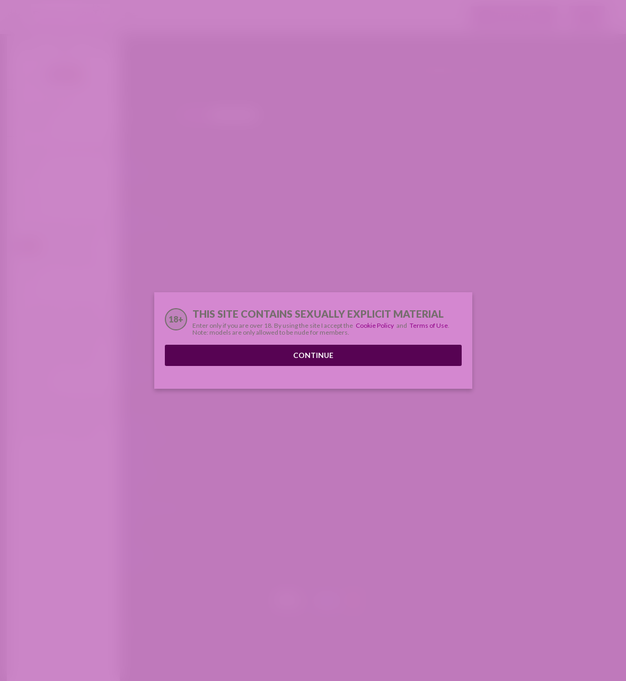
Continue (313, 355)
